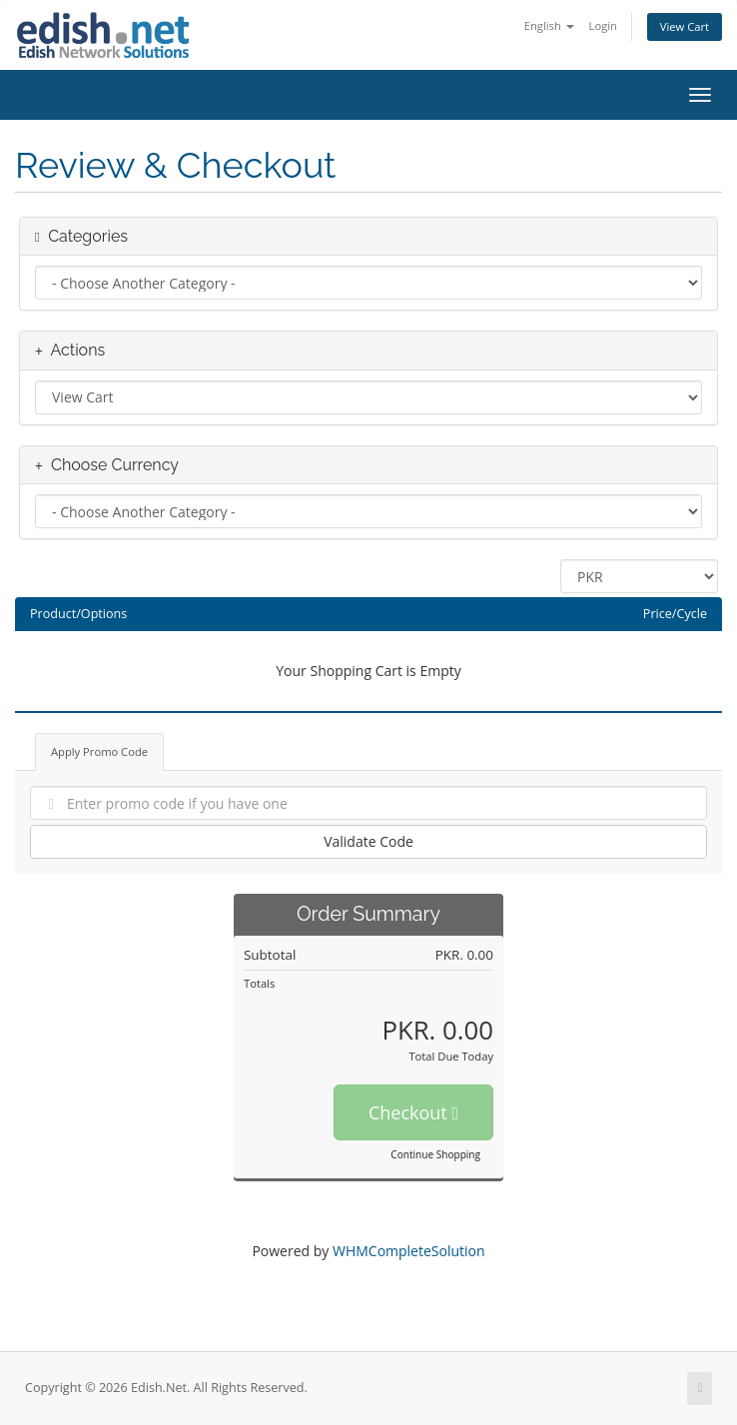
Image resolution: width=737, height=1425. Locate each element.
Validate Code (368, 841)
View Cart (684, 26)
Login (603, 25)
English (549, 25)
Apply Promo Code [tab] (99, 751)
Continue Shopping (435, 1154)
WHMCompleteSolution (409, 1250)
